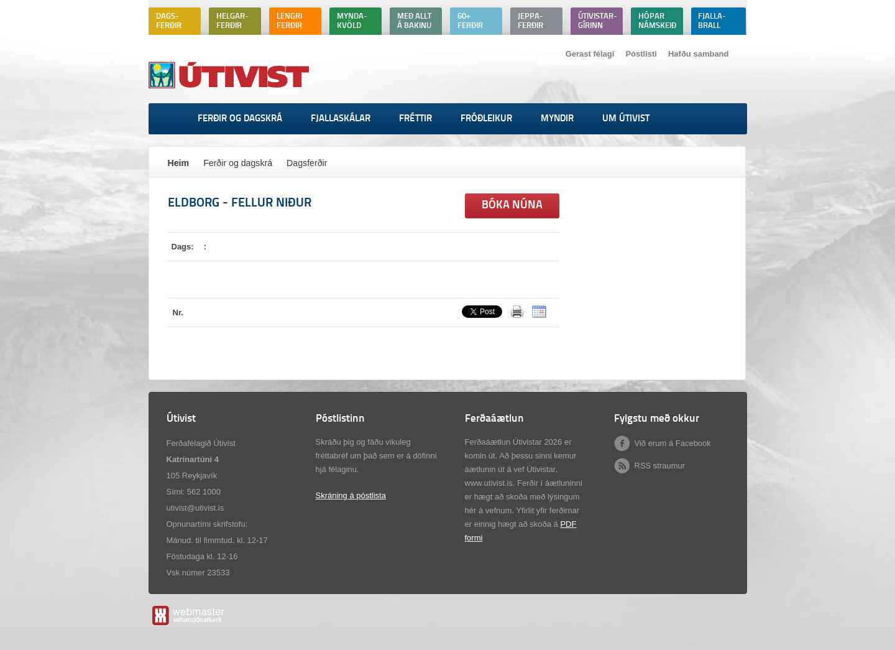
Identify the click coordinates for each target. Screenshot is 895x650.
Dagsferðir (307, 163)
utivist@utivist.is (195, 508)
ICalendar (539, 311)
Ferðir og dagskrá (237, 163)
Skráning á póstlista (351, 495)
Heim (179, 163)
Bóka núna (512, 205)
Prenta (517, 311)
